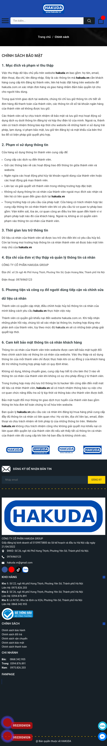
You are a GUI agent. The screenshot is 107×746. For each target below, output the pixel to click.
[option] (15, 450)
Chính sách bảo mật (13, 642)
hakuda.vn (83, 77)
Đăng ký (97, 479)
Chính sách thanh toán (14, 646)
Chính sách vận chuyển (14, 638)
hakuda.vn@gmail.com (20, 562)
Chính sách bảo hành (13, 630)
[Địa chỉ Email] (53, 480)
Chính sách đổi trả (12, 634)
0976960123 (14, 556)
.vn (62, 73)
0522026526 (21, 737)
